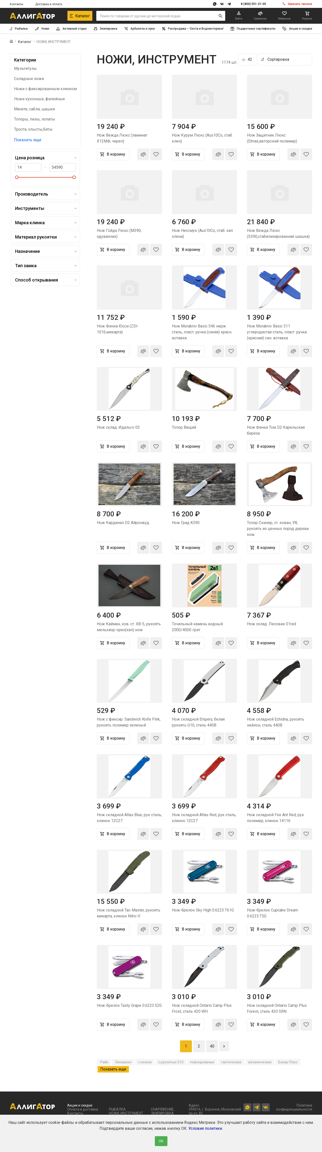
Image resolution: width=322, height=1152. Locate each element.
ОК (161, 1141)
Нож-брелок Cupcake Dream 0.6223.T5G (272, 913)
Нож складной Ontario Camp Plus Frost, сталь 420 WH (202, 1008)
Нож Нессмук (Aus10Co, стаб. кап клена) (202, 233)
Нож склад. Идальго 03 (118, 427)
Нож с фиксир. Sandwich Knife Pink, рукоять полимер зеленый (129, 722)
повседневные (202, 1062)
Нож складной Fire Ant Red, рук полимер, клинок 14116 (275, 817)
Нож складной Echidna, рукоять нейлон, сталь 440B (275, 722)
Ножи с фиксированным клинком (45, 89)
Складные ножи (29, 79)
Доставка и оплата (48, 4)
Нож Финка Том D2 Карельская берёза (276, 430)
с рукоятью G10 (170, 1062)
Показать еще (27, 140)
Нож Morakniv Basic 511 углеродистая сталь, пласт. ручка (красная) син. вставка (277, 332)
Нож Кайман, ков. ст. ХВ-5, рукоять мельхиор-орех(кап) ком (129, 627)
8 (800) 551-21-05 (253, 4)
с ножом (145, 1062)
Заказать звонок (300, 4)
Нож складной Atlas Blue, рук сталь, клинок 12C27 (129, 817)
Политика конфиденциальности (294, 1107)
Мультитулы (25, 69)
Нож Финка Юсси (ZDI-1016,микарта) (118, 329)
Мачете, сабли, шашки (34, 109)
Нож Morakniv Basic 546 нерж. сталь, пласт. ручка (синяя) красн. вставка (202, 332)
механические (260, 1062)
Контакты (16, 4)
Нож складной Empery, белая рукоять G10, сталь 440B (198, 722)
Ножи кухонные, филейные (39, 99)
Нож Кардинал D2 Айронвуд (123, 522)
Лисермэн (123, 1062)
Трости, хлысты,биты (33, 129)
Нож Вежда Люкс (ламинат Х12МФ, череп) (122, 138)
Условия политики (205, 1128)
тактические (231, 1062)
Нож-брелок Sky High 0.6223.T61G (203, 910)
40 (212, 1046)
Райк (104, 1062)
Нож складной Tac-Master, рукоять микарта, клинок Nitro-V (128, 913)
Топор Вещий (184, 427)
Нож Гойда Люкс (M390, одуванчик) (119, 233)
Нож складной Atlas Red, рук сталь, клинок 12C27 (204, 817)
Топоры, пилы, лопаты (34, 119)
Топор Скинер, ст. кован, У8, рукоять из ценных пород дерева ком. (278, 528)
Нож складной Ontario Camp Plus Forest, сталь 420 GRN (277, 1008)
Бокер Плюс (288, 1062)
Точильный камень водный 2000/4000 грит (197, 627)
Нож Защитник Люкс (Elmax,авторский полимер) (272, 138)
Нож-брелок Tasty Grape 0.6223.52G (129, 1005)
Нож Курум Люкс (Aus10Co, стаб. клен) (202, 138)
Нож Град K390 (186, 522)
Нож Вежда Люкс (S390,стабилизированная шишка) (278, 233)
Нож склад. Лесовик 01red (271, 624)
